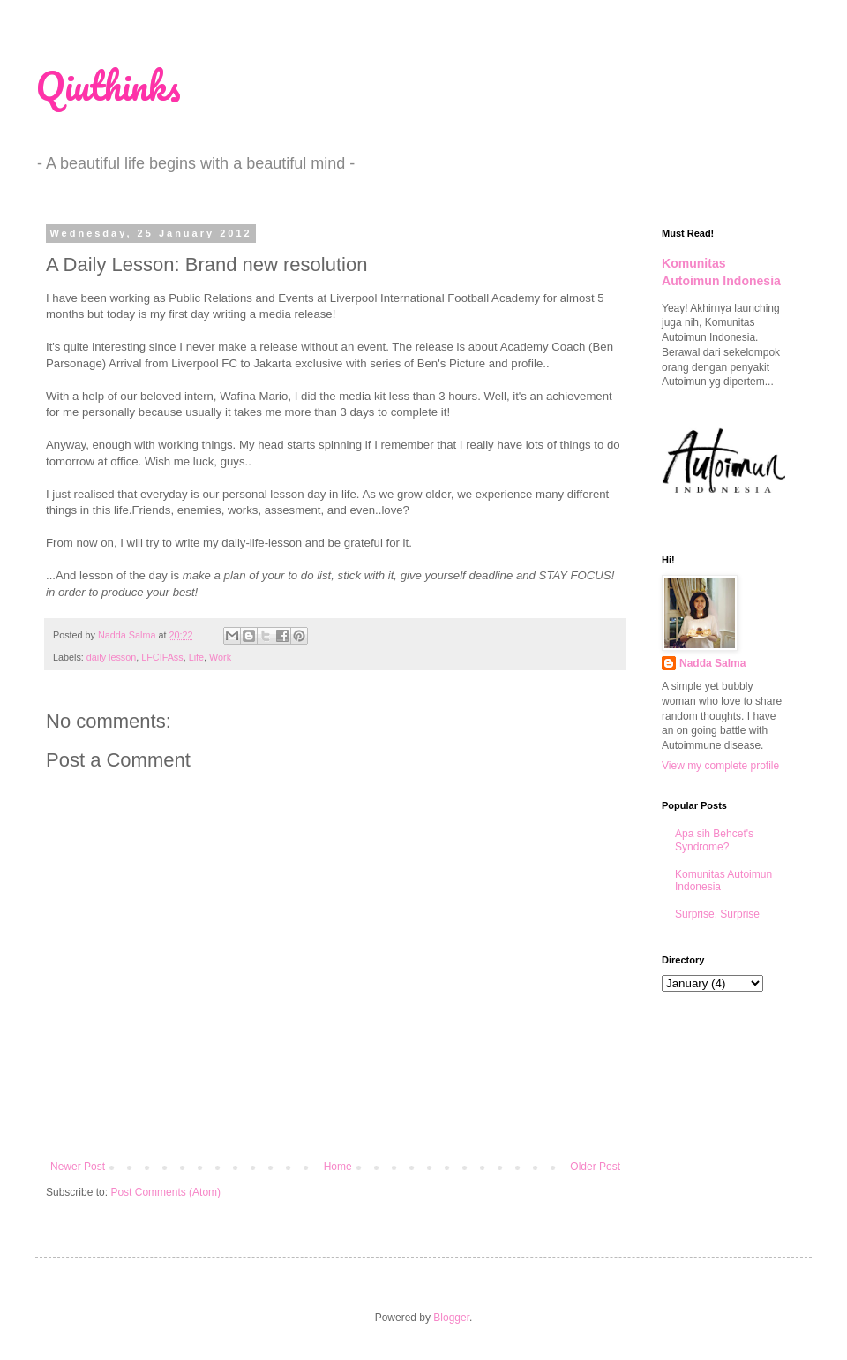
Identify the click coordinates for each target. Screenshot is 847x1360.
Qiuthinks (108, 86)
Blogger (451, 1317)
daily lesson (111, 657)
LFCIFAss (162, 657)
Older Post (595, 1166)
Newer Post (77, 1166)
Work (220, 657)
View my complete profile (720, 765)
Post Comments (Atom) (165, 1192)
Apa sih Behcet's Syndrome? (714, 839)
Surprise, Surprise (717, 914)
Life (196, 657)
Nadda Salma (712, 663)
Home (338, 1166)
